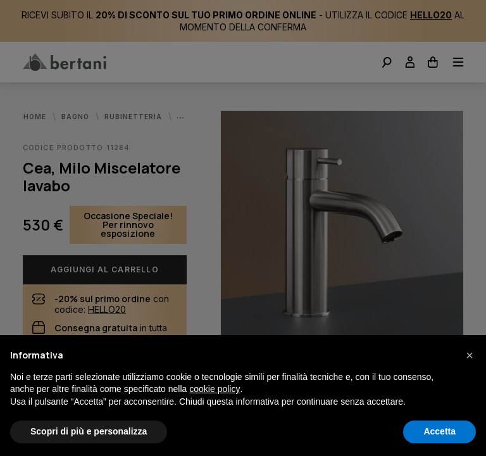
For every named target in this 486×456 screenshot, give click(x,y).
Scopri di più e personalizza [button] (88, 431)
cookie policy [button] (214, 389)
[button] (469, 355)
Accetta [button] (439, 431)
